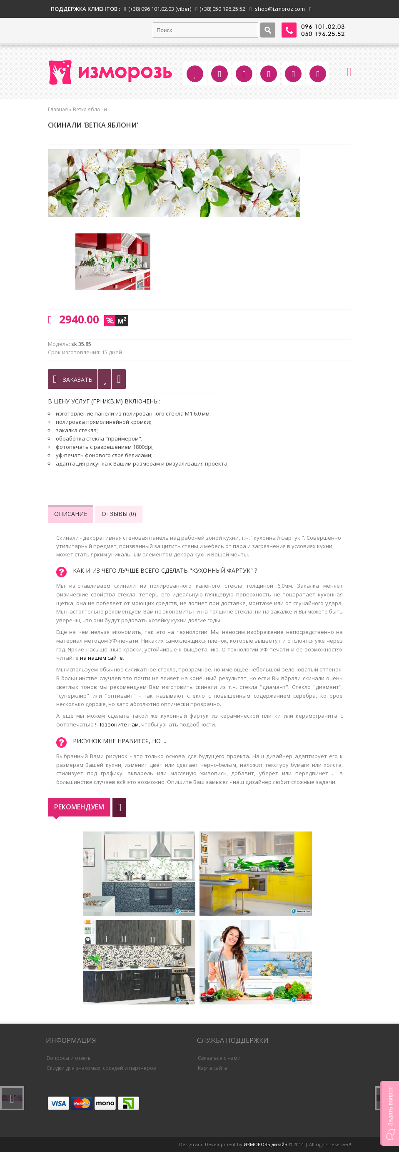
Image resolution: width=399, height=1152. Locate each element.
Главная (58, 109)
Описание (70, 514)
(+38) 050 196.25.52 (222, 9)
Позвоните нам (118, 724)
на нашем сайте (101, 657)
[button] (389, 1113)
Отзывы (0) (119, 514)
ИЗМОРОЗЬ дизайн (265, 1144)
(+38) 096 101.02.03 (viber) (159, 9)
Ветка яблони (90, 109)
